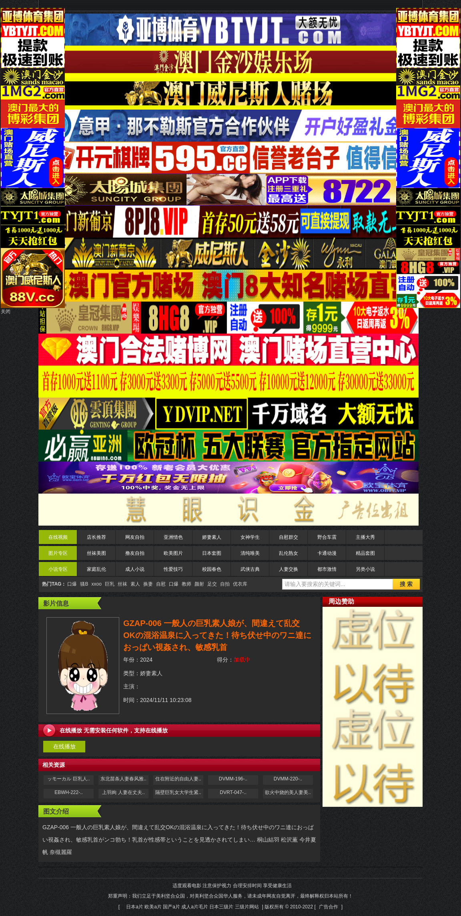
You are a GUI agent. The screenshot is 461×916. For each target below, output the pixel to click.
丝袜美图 (96, 553)
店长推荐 (96, 537)
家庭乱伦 (96, 569)
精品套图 (365, 553)
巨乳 (109, 584)
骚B (84, 584)
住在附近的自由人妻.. (178, 779)
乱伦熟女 (288, 553)
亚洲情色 (173, 537)
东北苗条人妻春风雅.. (123, 779)
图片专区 (58, 553)
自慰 (161, 584)
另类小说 (365, 569)
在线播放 (64, 746)
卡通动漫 (327, 553)
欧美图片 (173, 553)
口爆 (72, 584)
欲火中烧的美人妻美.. (288, 792)
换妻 (148, 584)
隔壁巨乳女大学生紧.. (178, 792)
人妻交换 (288, 569)
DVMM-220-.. (288, 779)
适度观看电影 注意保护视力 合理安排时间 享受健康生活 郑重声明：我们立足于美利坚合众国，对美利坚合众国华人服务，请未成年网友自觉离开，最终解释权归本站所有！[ (230, 896)
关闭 (5, 311)
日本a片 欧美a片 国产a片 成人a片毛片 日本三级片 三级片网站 (192, 907)
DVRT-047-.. (233, 792)
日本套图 (211, 553)
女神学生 (250, 537)
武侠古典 (250, 569)
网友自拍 (134, 537)
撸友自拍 (134, 553)
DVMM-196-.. (233, 779)
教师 (186, 584)
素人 (135, 584)
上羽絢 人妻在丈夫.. (123, 792)
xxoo (96, 584)
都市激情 (327, 569)
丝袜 (122, 584)
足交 (212, 584)
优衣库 (240, 584)
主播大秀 (365, 537)
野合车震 (327, 537)
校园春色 (211, 569)
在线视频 (58, 537)
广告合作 (328, 907)
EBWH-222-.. (68, 792)
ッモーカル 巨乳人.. (68, 779)
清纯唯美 (250, 553)
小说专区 (58, 569)
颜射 (199, 584)
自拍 (225, 584)
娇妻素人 (211, 537)
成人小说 (134, 569)
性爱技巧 (173, 569)
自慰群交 (288, 537)
